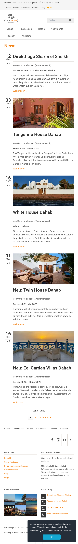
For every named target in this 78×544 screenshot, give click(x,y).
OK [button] (51, 537)
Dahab (7, 428)
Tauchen (53, 428)
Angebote (64, 428)
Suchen (70, 20)
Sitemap (7, 533)
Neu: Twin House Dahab (37, 290)
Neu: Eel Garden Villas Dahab (42, 368)
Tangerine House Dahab (37, 134)
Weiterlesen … (20, 91)
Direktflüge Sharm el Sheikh (40, 56)
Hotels (30, 428)
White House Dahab (32, 212)
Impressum (18, 533)
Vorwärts (43, 417)
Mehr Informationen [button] (63, 530)
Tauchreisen (18, 428)
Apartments (41, 428)
